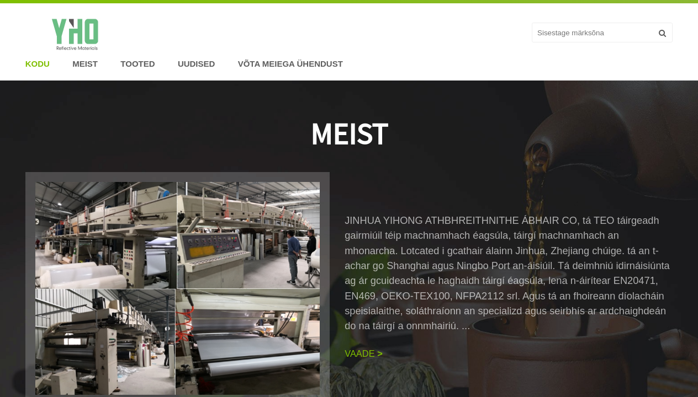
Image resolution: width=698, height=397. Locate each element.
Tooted (137, 63)
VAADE (364, 353)
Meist (85, 63)
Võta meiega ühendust (290, 63)
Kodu (37, 63)
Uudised (196, 63)
